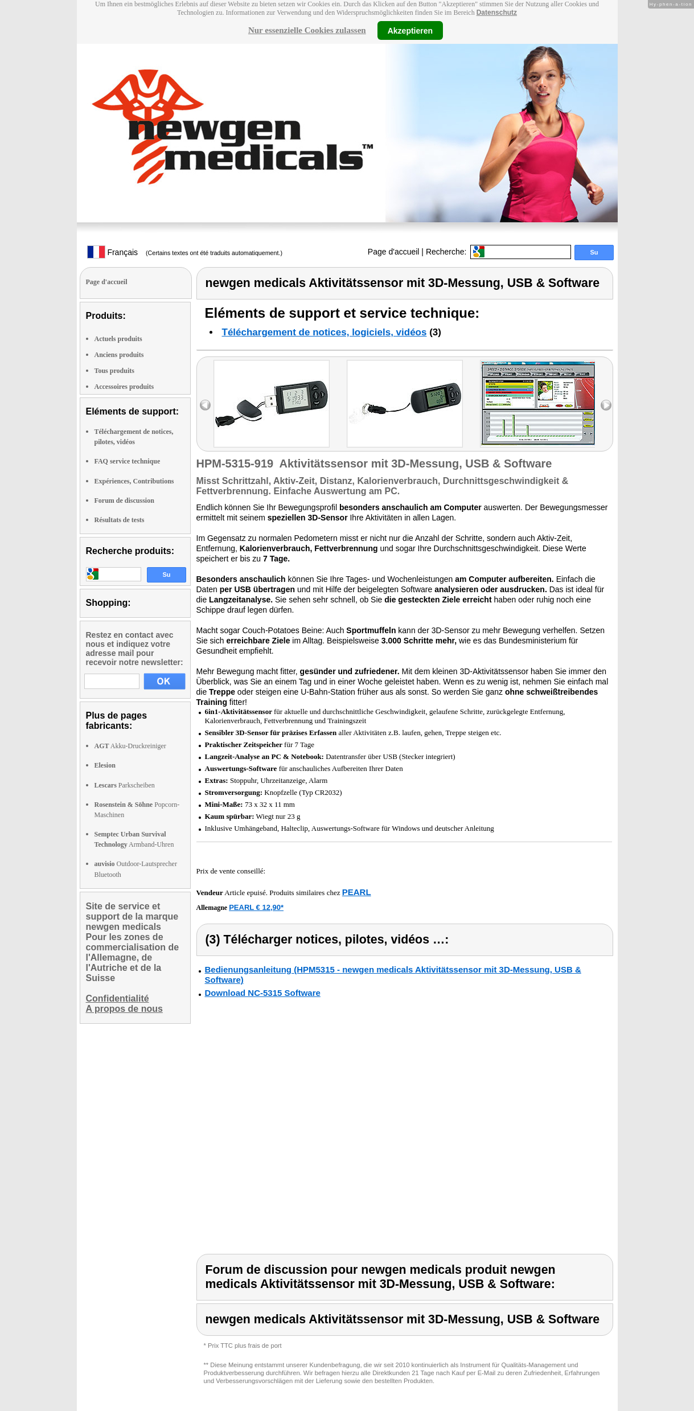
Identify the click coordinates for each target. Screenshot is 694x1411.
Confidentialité (117, 998)
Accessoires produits (124, 387)
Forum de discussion (124, 500)
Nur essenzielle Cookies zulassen (307, 30)
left (205, 405)
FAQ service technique (128, 461)
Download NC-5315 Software (263, 993)
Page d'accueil (394, 251)
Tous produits (114, 371)
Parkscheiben (125, 785)
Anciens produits (119, 355)
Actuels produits (118, 339)
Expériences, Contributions (134, 481)
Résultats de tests (120, 520)
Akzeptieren (410, 30)
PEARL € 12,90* (256, 907)
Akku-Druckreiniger (130, 746)
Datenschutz (497, 13)
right (606, 405)
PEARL (356, 892)
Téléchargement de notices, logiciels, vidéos (324, 332)
